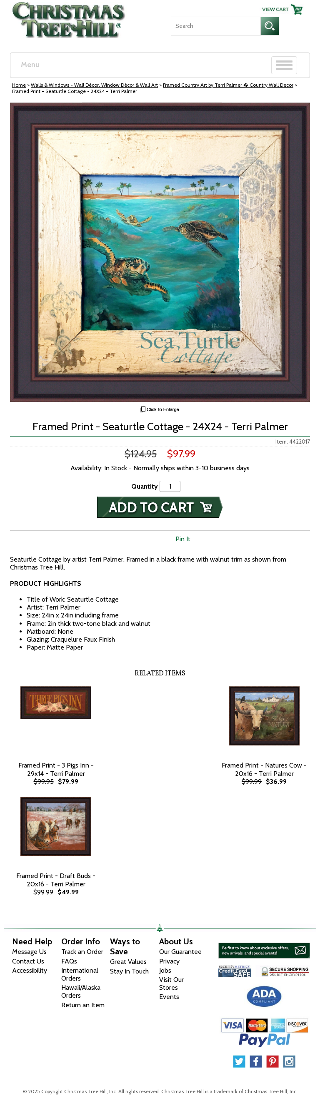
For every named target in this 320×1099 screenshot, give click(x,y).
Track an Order (82, 952)
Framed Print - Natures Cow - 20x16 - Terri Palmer (264, 769)
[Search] (215, 26)
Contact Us (28, 961)
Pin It (182, 539)
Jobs (165, 970)
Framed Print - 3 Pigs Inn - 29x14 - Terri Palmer (56, 769)
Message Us (29, 952)
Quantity (144, 486)
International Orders (79, 974)
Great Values (128, 962)
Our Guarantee (180, 952)
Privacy (169, 961)
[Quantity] (170, 486)
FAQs (69, 961)
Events (169, 997)
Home (19, 85)
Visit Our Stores (171, 983)
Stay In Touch (129, 971)
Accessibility (29, 970)
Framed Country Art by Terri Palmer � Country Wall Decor (228, 85)
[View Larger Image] (160, 252)
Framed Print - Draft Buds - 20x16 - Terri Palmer (55, 880)
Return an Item (83, 1005)
